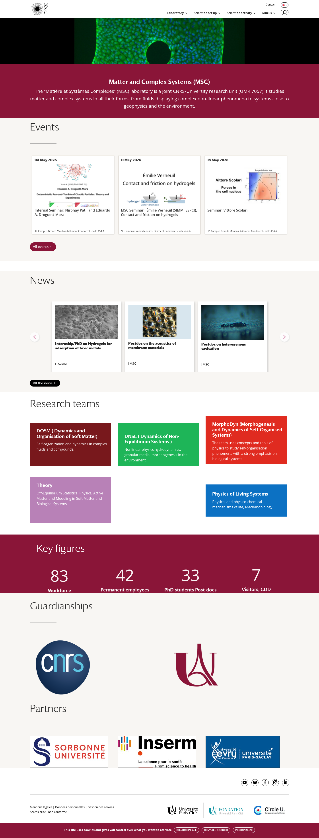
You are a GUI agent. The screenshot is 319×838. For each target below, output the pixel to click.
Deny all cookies (216, 830)
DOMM (61, 364)
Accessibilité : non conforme (48, 812)
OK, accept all (186, 830)
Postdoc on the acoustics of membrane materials (152, 345)
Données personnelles (70, 807)
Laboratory (175, 13)
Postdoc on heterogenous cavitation (223, 346)
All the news (43, 383)
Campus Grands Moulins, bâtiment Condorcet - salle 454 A (71, 231)
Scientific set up (205, 13)
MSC (133, 363)
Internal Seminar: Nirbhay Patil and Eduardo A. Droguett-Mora (73, 190)
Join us (267, 13)
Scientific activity (239, 13)
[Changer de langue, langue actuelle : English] (284, 4)
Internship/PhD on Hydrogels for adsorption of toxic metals (83, 346)
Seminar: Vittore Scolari (245, 188)
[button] (34, 337)
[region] (159, 336)
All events (41, 247)
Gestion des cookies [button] (101, 807)
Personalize (244, 830)
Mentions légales (41, 807)
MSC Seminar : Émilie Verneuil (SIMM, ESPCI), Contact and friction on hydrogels (159, 190)
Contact (270, 4)
